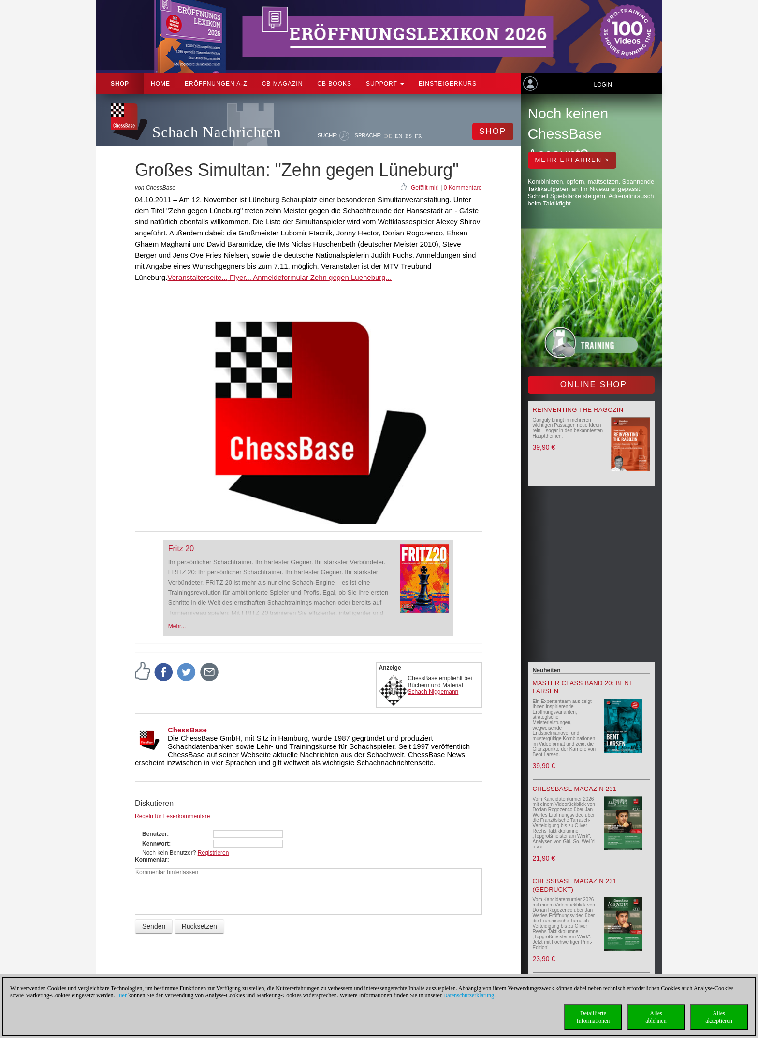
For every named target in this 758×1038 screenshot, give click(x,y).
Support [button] (385, 83)
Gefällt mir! (425, 187)
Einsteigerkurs (448, 83)
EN (398, 136)
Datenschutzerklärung (468, 995)
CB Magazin (282, 83)
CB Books (334, 83)
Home (160, 83)
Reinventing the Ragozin (578, 409)
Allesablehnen (655, 1017)
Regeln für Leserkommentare (172, 816)
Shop (120, 83)
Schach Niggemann (433, 691)
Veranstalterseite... (198, 277)
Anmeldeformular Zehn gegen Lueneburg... (321, 277)
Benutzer (154, 834)
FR (418, 136)
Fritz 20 (181, 548)
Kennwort (155, 843)
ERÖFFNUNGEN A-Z (216, 83)
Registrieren (213, 852)
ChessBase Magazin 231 (575, 788)
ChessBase (187, 730)
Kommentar (151, 859)
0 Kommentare (463, 187)
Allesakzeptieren (718, 1017)
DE (388, 136)
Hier (122, 995)
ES (408, 136)
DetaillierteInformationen (593, 1017)
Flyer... (239, 277)
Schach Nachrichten (216, 132)
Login (603, 84)
